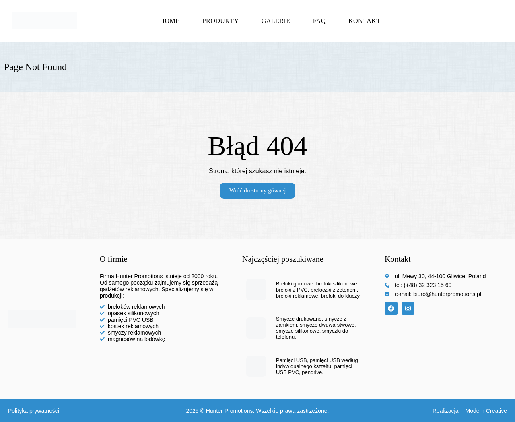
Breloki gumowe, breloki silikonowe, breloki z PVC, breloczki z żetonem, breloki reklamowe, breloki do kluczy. (318, 290)
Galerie (276, 20)
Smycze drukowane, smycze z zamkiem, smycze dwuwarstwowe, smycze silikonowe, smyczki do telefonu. (316, 328)
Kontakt (364, 20)
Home (169, 20)
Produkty (220, 20)
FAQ (319, 20)
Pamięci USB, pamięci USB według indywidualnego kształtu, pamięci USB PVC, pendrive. (317, 366)
